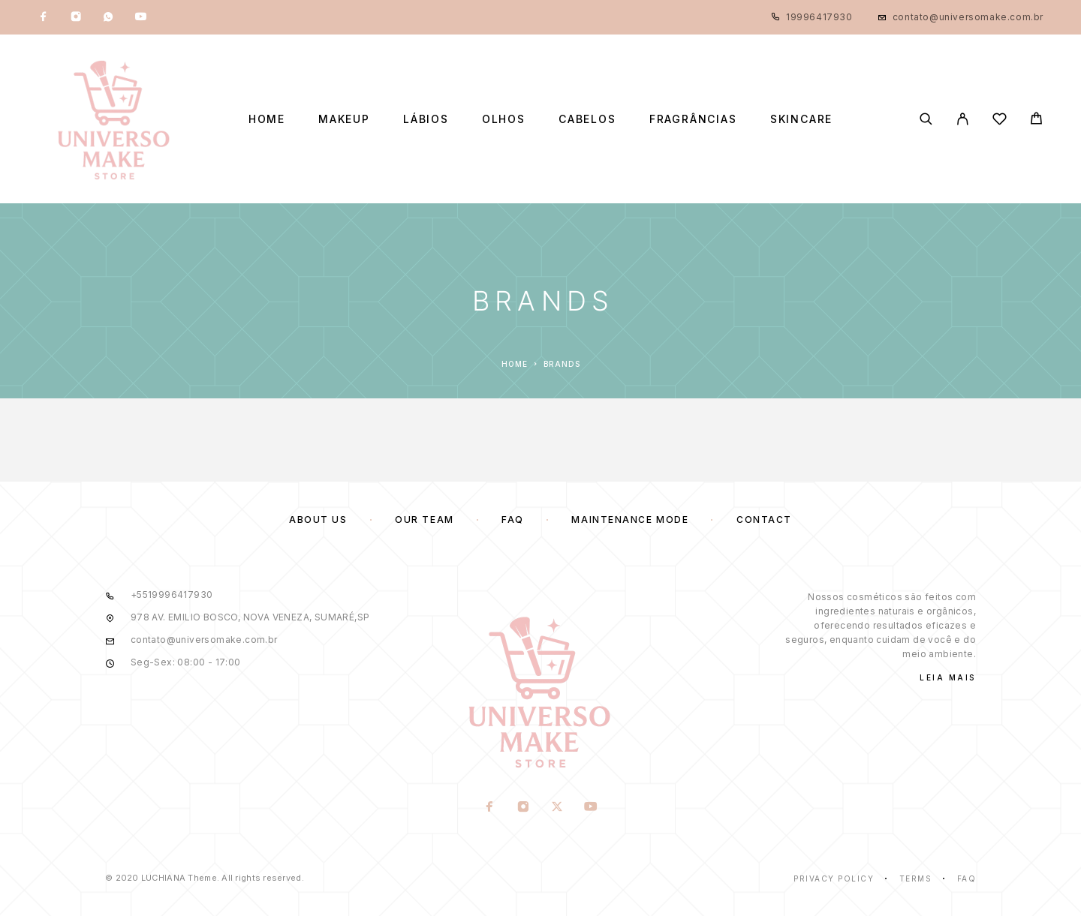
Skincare (801, 119)
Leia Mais (948, 677)
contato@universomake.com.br (968, 17)
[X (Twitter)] (557, 808)
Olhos (503, 119)
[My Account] (962, 119)
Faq (967, 878)
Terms (915, 878)
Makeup (344, 119)
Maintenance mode (629, 519)
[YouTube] (140, 17)
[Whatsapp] (108, 17)
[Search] (926, 119)
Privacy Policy (833, 878)
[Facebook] (44, 17)
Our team (424, 519)
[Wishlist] (999, 121)
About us (318, 519)
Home (266, 119)
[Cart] (1036, 120)
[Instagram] (76, 17)
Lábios (426, 119)
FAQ (512, 519)
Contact (764, 519)
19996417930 (819, 17)
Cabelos (587, 119)
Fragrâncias (693, 119)
